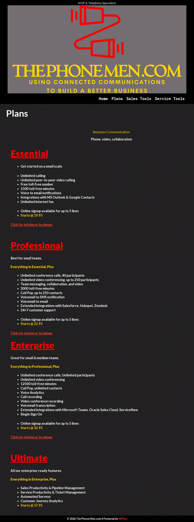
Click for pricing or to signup (31, 224)
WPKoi (123, 518)
